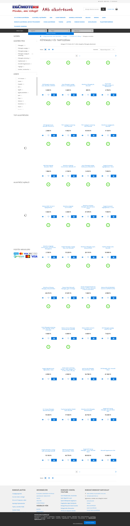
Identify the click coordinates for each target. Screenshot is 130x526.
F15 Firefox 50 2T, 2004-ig (75, 36)
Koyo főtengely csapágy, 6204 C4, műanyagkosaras (68, 85)
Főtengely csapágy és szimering (23, 54)
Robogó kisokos (80, 22)
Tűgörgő (20, 66)
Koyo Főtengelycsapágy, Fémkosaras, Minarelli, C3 (88, 166)
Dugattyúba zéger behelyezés (68, 503)
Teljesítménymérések (106, 22)
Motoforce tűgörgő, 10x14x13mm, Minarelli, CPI (68, 166)
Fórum (88, 503)
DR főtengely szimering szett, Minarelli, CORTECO (48, 85)
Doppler (20, 84)
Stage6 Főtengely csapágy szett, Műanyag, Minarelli (48, 450)
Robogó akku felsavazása (67, 508)
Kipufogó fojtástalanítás (18, 503)
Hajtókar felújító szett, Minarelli (108, 247)
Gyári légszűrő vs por (66, 498)
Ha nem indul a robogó (18, 497)
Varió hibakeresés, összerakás (69, 495)
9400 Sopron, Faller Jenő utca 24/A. (96, 493)
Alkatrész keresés (105, 31)
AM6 (51, 17)
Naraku (96, 17)
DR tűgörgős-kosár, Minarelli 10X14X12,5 (48, 125)
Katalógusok (92, 22)
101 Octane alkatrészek (21, 17)
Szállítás (39, 500)
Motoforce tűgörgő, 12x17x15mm (68, 206)
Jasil (19, 95)
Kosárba (54, 95)
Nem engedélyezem (78, 523)
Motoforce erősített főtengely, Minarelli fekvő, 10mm (88, 207)
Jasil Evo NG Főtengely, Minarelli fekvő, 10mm (88, 369)
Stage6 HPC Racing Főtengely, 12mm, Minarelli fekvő (88, 450)
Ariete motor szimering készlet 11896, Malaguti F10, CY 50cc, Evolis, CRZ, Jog (68, 369)
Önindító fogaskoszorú (24, 64)
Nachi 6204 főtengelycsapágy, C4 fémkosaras (107, 85)
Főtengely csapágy (23, 48)
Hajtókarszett (21, 61)
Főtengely (20, 45)
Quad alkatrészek (92, 508)
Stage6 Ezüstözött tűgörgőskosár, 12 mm (108, 206)
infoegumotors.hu (92, 496)
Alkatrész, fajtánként (39, 17)
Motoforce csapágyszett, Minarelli (107, 125)
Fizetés (38, 498)
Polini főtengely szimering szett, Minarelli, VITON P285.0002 (48, 329)
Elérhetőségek (41, 503)
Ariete (19, 81)
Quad (104, 17)
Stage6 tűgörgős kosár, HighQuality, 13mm (48, 369)
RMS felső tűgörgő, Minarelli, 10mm (48, 166)
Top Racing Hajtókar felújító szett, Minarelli (68, 409)
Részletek (43, 95)
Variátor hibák (16, 510)
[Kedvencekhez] (48, 95)
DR (19, 87)
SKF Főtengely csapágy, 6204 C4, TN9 (108, 328)
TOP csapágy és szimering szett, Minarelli (68, 125)
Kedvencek (113, 1)
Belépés (97, 1)
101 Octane (21, 78)
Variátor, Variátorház (23, 69)
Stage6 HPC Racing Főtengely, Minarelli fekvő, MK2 (108, 410)
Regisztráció (40, 511)
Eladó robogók (60, 17)
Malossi (87, 17)
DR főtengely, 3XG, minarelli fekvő (108, 369)
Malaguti (65, 36)
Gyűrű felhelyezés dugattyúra (68, 500)
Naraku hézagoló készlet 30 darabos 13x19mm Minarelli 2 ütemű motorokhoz (88, 288)
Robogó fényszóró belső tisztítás (69, 505)
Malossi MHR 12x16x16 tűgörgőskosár (88, 328)
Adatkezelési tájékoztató (44, 496)
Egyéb (19, 90)
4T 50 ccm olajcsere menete (68, 510)
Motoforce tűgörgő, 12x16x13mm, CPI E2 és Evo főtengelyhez (48, 247)
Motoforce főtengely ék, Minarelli (88, 85)
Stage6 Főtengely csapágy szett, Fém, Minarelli (68, 247)
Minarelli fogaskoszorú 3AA (108, 450)
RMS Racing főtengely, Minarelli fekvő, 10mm (68, 450)
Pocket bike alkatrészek (93, 510)
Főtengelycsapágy (22, 51)
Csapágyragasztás (17, 493)
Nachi (19, 106)
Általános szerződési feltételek (46, 493)
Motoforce (21, 104)
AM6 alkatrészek (91, 505)
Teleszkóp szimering (20, 26)
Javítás (69, 22)
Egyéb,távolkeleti (22, 92)
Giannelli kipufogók (75, 17)
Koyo (19, 98)
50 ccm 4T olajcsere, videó (19, 500)
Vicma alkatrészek (49, 22)
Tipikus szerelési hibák (18, 507)
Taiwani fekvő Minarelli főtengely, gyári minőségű (68, 288)
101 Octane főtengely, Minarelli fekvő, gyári (48, 409)
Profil (105, 1)
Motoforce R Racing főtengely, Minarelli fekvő (48, 288)
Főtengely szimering (23, 58)
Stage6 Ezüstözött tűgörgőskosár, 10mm (108, 166)
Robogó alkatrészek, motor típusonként (27, 22)
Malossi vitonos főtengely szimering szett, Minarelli (68, 328)
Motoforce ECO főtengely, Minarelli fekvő (88, 409)
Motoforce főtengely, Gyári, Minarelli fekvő (88, 247)
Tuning (61, 22)
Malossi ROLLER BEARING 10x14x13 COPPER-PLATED (108, 288)
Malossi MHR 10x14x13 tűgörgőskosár (48, 206)
